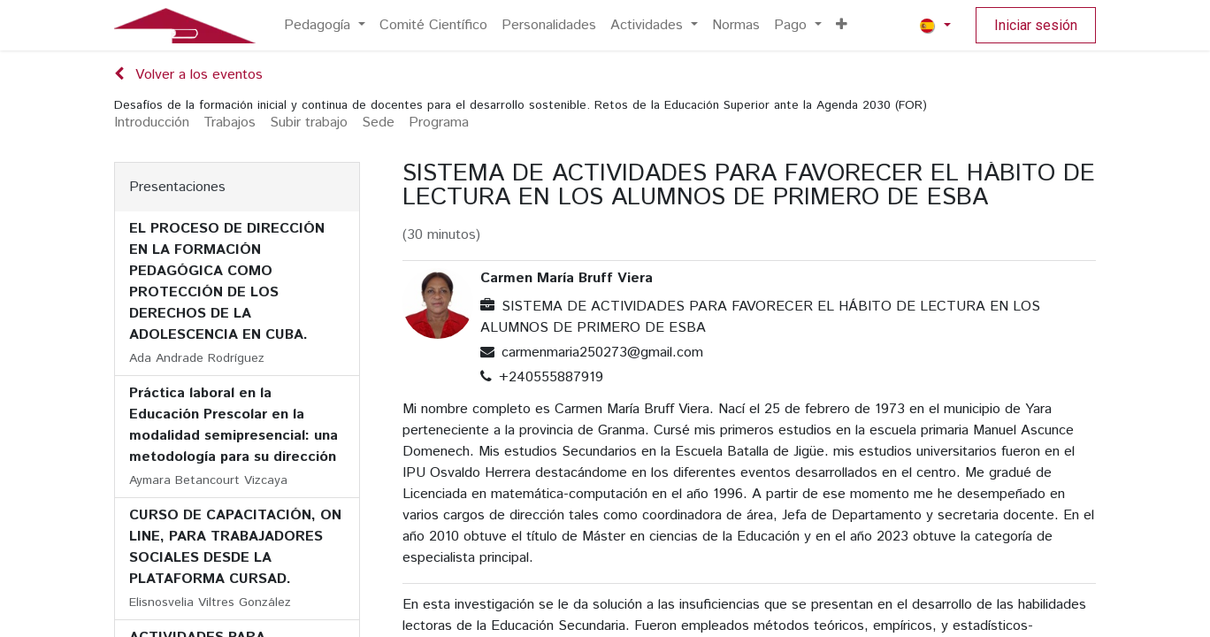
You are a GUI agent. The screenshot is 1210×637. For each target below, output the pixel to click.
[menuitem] (324, 25)
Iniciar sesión (1035, 25)
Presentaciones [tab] (177, 187)
